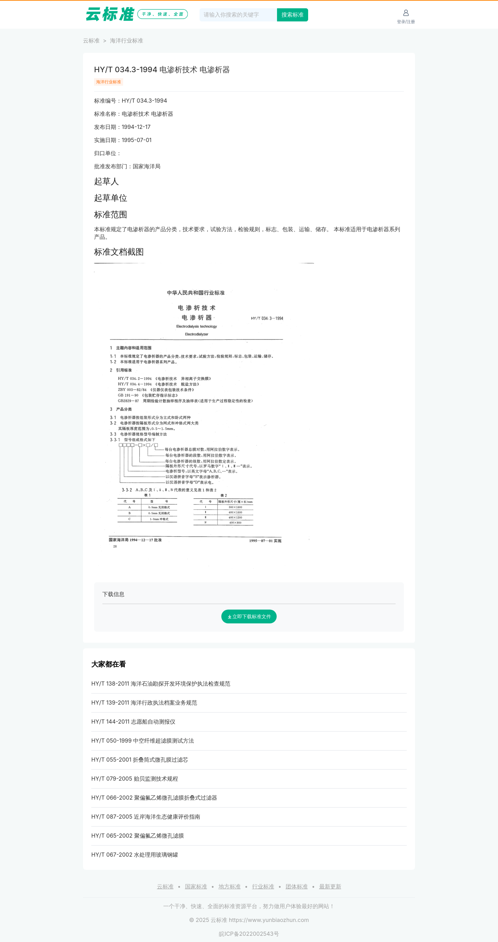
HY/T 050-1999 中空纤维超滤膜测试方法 (142, 740)
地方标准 (230, 886)
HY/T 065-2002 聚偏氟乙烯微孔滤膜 (137, 835)
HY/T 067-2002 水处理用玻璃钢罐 (134, 854)
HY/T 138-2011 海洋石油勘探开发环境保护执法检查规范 (160, 683)
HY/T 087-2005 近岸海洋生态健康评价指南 (145, 816)
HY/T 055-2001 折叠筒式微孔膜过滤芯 (139, 759)
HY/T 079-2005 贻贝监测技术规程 (134, 778)
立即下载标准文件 (249, 616)
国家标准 (196, 886)
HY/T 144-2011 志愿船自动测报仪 (133, 721)
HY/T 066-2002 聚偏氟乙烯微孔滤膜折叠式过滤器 (154, 797)
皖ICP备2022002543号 (249, 933)
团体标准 (297, 886)
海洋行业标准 (126, 40)
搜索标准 (293, 15)
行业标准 (263, 886)
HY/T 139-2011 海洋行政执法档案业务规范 (144, 702)
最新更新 (330, 886)
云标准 (91, 40)
